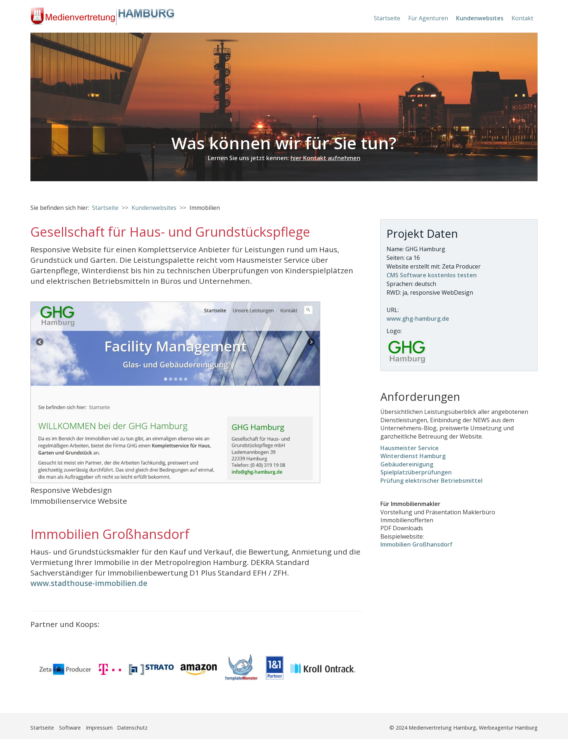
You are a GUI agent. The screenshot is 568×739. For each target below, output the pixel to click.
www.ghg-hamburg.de (418, 319)
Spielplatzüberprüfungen (416, 472)
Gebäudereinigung (406, 464)
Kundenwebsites (480, 18)
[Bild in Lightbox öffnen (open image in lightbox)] (175, 392)
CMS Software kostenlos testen (432, 275)
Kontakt (522, 18)
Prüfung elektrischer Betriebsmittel (431, 481)
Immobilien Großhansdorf (416, 544)
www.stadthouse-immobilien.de (88, 583)
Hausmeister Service (409, 448)
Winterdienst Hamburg (413, 456)
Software (70, 727)
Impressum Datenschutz (116, 727)
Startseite (387, 18)
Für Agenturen (428, 18)
